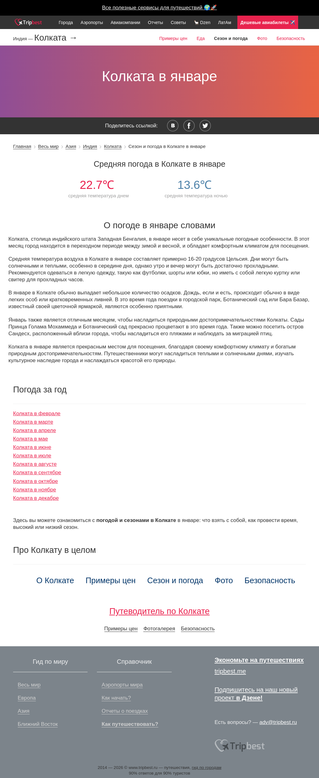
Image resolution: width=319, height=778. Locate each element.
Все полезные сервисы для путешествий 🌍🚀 (159, 8)
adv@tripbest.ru (278, 722)
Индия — (23, 38)
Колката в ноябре (34, 490)
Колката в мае (30, 439)
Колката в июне (32, 447)
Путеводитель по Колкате (159, 611)
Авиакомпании (125, 22)
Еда (201, 38)
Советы (178, 22)
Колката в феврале (36, 413)
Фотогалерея (159, 629)
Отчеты (155, 22)
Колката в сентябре (37, 472)
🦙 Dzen (202, 22)
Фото (262, 38)
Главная (22, 146)
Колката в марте (33, 422)
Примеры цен (173, 38)
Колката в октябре (35, 481)
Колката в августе (35, 464)
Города (66, 22)
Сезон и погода (175, 580)
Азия (70, 146)
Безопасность (291, 38)
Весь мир (48, 146)
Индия (90, 146)
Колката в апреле (34, 430)
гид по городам (206, 767)
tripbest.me (230, 671)
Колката (113, 146)
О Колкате (55, 580)
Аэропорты (92, 22)
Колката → (56, 37)
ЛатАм (224, 22)
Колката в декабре (36, 498)
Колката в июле (32, 456)
